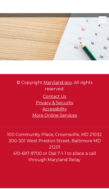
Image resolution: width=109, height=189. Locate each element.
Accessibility (54, 109)
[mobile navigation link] (102, 19)
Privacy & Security (54, 102)
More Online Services (54, 115)
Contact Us (54, 96)
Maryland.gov (57, 82)
